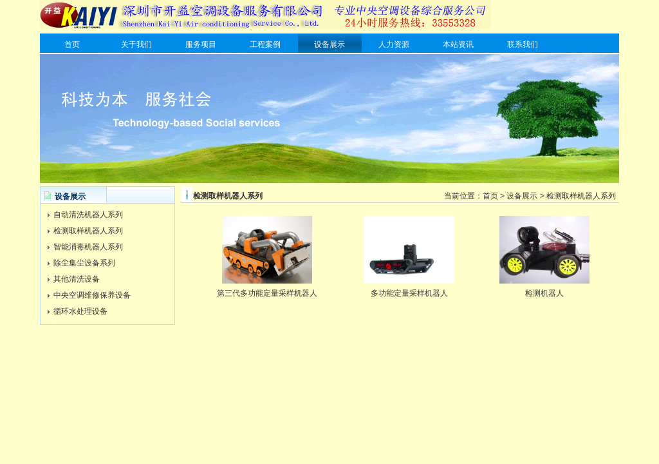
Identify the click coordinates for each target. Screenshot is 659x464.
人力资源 (393, 44)
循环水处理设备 (80, 311)
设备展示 (329, 44)
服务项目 (200, 44)
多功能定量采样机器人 (409, 293)
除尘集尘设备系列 (84, 262)
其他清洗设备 (76, 279)
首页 (72, 44)
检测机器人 (544, 293)
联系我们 (522, 44)
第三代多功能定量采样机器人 (267, 293)
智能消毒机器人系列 (88, 246)
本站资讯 (458, 44)
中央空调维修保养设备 (92, 295)
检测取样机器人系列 (88, 230)
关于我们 (136, 44)
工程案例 (265, 44)
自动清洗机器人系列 (88, 214)
